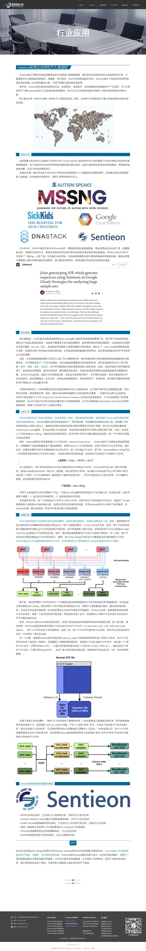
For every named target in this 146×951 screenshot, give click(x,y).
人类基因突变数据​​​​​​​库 (71, 926)
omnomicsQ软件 (70, 921)
